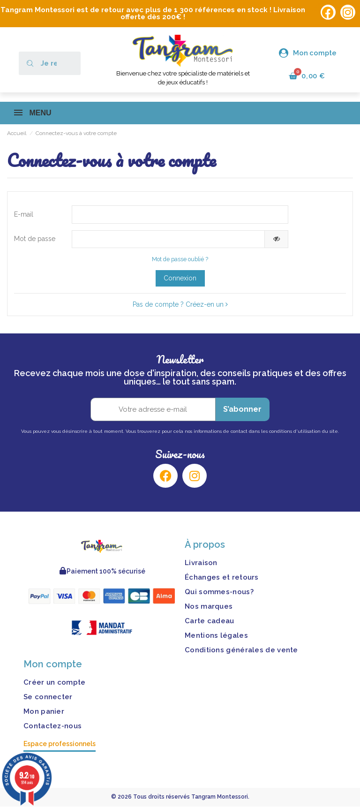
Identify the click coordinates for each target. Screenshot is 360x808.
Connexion (180, 279)
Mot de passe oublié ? (180, 260)
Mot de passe (34, 239)
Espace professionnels (59, 745)
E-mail (23, 214)
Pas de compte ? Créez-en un (180, 305)
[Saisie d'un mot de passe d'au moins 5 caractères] (168, 240)
